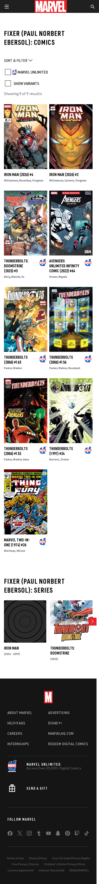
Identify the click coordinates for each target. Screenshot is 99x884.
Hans (26, 459)
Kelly (7, 276)
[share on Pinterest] (67, 834)
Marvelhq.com (61, 733)
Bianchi (15, 276)
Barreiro (54, 459)
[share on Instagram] (29, 834)
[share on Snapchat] (57, 834)
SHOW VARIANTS (26, 83)
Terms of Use (15, 858)
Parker (8, 368)
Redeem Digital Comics (68, 744)
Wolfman (9, 551)
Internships (18, 744)
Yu (23, 276)
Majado (62, 276)
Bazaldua (25, 180)
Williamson (11, 180)
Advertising (59, 713)
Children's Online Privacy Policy (64, 864)
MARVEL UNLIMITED (33, 72)
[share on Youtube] (48, 834)
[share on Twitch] (76, 834)
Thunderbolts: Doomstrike (62, 651)
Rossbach (74, 368)
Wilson (21, 551)
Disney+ (55, 723)
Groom (53, 276)
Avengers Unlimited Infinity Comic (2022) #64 (64, 265)
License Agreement (21, 870)
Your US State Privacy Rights (71, 858)
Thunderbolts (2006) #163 (15, 360)
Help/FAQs (16, 723)
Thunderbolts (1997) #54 (61, 451)
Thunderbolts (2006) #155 (15, 451)
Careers (15, 733)
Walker (17, 368)
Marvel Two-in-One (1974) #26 (17, 542)
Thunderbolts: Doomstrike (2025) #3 (16, 265)
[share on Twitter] (19, 834)
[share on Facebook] (10, 834)
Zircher (64, 459)
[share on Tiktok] (86, 834)
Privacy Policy (38, 858)
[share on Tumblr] (38, 834)
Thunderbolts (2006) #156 (61, 360)
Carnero (69, 180)
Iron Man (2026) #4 (18, 174)
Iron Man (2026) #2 (63, 174)
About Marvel (19, 713)
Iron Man (11, 648)
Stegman (37, 180)
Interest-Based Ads (52, 870)
